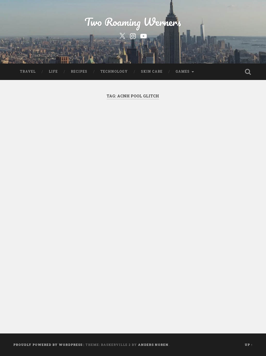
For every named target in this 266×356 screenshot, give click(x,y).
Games (183, 71)
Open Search (248, 71)
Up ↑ (249, 345)
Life (53, 71)
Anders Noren (153, 345)
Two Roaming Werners (133, 21)
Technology (114, 71)
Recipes (79, 71)
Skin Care (151, 71)
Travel (28, 71)
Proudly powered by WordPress (47, 345)
